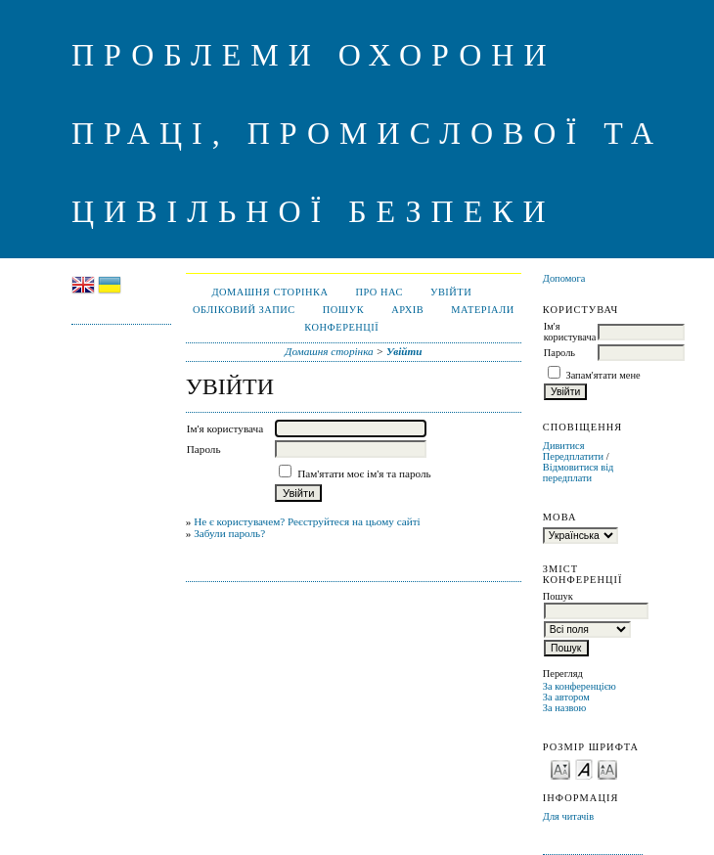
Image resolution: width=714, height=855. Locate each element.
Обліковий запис (244, 309)
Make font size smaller (560, 768)
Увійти (450, 292)
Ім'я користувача (570, 331)
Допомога (564, 278)
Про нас (379, 292)
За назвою (565, 707)
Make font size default (584, 768)
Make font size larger (607, 768)
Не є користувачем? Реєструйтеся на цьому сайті (307, 521)
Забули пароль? (229, 533)
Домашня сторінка (269, 292)
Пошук (343, 309)
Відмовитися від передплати (578, 472)
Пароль (559, 352)
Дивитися (564, 445)
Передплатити (573, 456)
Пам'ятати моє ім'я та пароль (364, 473)
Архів (407, 309)
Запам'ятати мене (602, 375)
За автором (566, 697)
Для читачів (568, 816)
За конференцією (579, 686)
